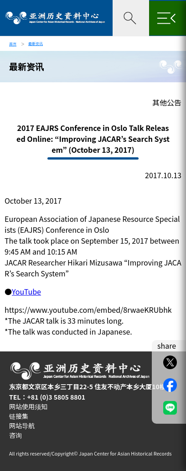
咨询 (15, 435)
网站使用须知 (28, 406)
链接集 (18, 416)
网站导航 (22, 425)
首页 (12, 43)
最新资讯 (35, 43)
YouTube (26, 291)
